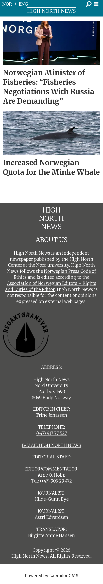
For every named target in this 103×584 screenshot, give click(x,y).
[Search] (89, 4)
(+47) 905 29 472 (56, 481)
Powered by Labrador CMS (51, 575)
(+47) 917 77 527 (51, 433)
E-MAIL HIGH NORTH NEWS (51, 445)
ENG (23, 4)
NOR (7, 4)
